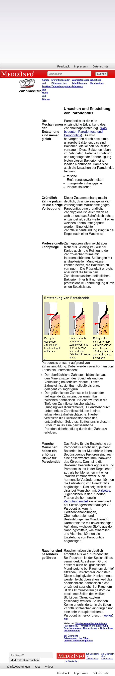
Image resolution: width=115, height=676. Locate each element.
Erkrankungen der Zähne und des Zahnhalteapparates (61, 83)
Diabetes (104, 490)
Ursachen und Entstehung (94, 626)
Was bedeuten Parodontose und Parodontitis (85, 131)
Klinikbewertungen (18, 666)
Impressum (81, 66)
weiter (108, 615)
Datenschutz (100, 66)
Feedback (63, 66)
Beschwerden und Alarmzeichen (80, 628)
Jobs (37, 666)
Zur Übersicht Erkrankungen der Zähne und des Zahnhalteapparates (78, 638)
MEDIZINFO (18, 74)
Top (66, 618)
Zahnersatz (77, 86)
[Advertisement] (37, 31)
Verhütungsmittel (76, 501)
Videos (49, 666)
